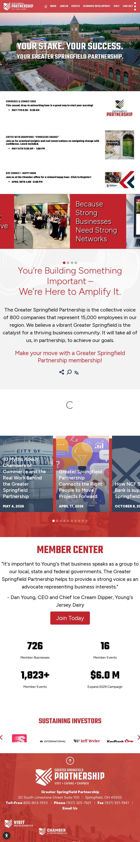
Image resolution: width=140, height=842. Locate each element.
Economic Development (96, 6)
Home (53, 6)
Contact (128, 6)
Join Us (64, 6)
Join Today (70, 618)
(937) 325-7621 (79, 803)
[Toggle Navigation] (135, 6)
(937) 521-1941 (117, 803)
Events (75, 6)
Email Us (70, 808)
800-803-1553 (35, 803)
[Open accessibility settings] (6, 835)
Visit (117, 6)
